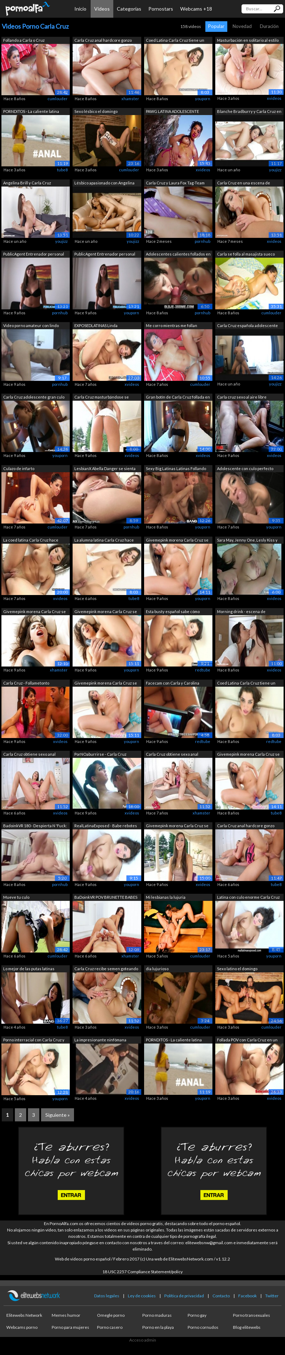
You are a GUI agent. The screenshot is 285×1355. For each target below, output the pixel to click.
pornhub (202, 241)
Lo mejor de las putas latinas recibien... (29, 969)
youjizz (275, 169)
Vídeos (102, 9)
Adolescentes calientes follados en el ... (178, 255)
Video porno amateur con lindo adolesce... (31, 326)
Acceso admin (142, 1340)
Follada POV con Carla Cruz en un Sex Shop (247, 1040)
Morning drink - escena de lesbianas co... (241, 612)
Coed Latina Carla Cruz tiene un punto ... (175, 41)
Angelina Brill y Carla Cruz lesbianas (27, 184)
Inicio (80, 9)
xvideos (274, 98)
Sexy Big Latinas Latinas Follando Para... (176, 469)
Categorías (129, 9)
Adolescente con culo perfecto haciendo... (245, 469)
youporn (202, 98)
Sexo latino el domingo (237, 968)
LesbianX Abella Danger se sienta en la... (105, 469)
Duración (269, 26)
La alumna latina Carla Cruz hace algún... (104, 541)
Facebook (247, 1295)
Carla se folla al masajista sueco (246, 254)
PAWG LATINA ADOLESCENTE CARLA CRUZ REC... (172, 112)
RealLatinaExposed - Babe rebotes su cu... (105, 826)
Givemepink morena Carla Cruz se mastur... (177, 541)
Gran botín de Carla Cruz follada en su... (178, 398)
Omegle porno (111, 1315)
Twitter (272, 1295)
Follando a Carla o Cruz (24, 40)
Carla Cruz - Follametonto (26, 683)
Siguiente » (57, 1115)
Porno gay (197, 1315)
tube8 (62, 169)
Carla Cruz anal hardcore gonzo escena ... (103, 41)
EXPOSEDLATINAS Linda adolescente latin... (96, 326)
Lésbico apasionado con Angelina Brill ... (104, 184)
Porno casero (109, 1327)
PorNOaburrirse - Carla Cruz (100, 754)
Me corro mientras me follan (171, 325)
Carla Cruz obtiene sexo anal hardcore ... (29, 755)
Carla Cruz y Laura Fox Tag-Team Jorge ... (175, 184)
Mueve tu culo (16, 897)
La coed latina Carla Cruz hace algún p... (30, 541)
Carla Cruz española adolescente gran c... (247, 326)
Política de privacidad (184, 1295)
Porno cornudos (203, 1327)
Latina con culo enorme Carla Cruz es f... (248, 898)
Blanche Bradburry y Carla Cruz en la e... (249, 112)
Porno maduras (157, 1315)
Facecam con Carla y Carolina (172, 683)
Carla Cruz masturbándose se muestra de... (101, 398)
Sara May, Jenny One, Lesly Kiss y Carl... (247, 541)
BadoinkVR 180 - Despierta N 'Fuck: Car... (35, 826)
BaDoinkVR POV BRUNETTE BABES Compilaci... (105, 898)
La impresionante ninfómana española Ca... (100, 1040)
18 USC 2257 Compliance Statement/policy (142, 1271)
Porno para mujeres (70, 1327)
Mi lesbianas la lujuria (166, 897)
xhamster (130, 98)
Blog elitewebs (247, 1327)
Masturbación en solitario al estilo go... (248, 41)
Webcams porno (22, 1327)
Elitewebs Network (24, 1315)
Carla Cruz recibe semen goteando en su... (106, 969)
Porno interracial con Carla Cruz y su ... (33, 1040)
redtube (202, 670)
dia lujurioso (157, 968)
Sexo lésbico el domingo (96, 111)
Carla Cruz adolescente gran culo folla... (33, 398)
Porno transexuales (251, 1315)
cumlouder (57, 98)
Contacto (221, 1295)
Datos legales (106, 1295)
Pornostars (160, 9)
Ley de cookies (142, 1295)
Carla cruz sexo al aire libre (242, 397)
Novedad (242, 26)
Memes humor (66, 1315)
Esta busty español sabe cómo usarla (173, 612)
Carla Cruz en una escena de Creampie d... (243, 184)
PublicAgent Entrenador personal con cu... (33, 255)
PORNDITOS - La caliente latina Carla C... (31, 112)
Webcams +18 (196, 9)
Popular (216, 26)
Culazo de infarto (18, 468)
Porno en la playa (158, 1327)
